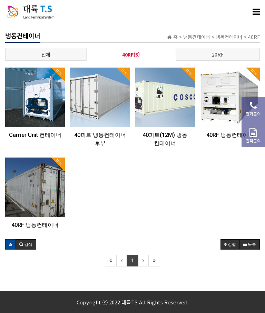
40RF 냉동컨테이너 (230, 135)
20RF (218, 54)
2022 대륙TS (123, 302)
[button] (10, 244)
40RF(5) (131, 54)
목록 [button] (249, 244)
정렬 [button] (230, 244)
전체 (45, 54)
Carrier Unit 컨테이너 (35, 135)
